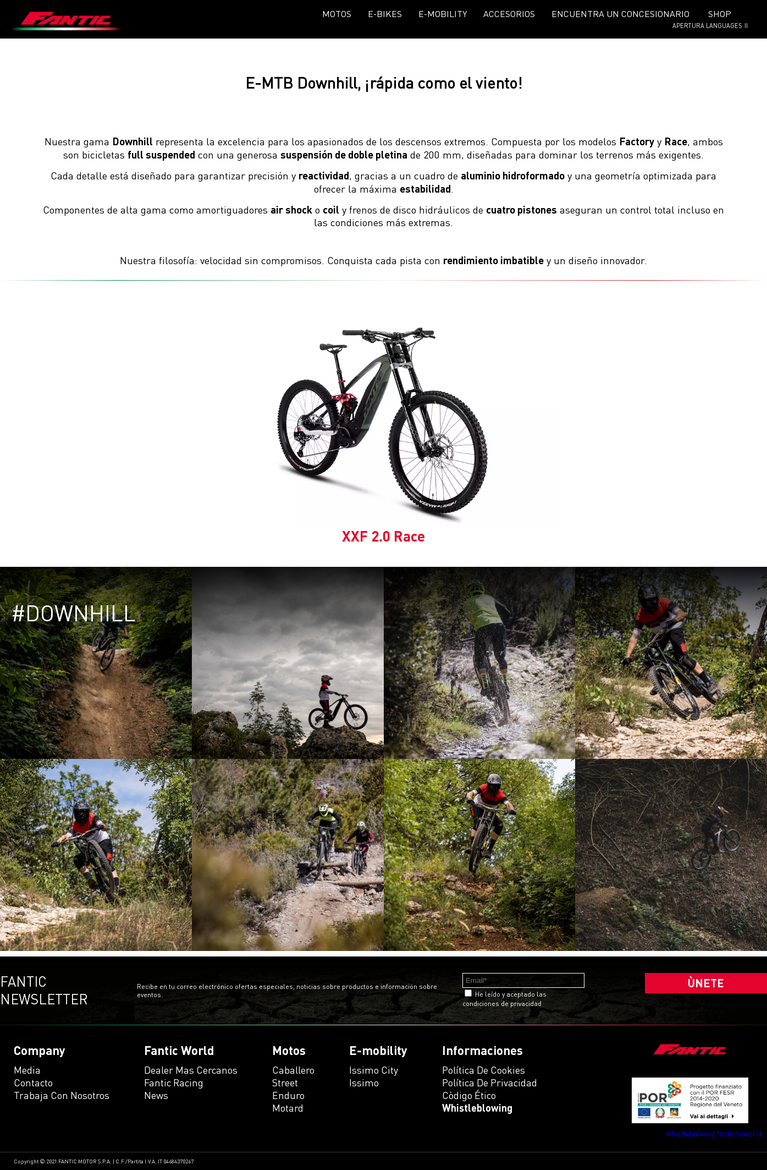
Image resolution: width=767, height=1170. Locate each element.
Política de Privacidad (489, 1082)
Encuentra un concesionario (620, 13)
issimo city (373, 1070)
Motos (336, 13)
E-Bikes (385, 13)
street (285, 1082)
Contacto (33, 1082)
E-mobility (442, 13)
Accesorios (509, 13)
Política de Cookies (483, 1070)
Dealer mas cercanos (191, 1070)
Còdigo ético (469, 1095)
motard (288, 1108)
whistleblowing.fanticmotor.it (714, 1133)
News (156, 1095)
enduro (288, 1095)
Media (27, 1070)
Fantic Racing (173, 1082)
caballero (293, 1070)
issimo (364, 1082)
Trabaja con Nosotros (61, 1095)
